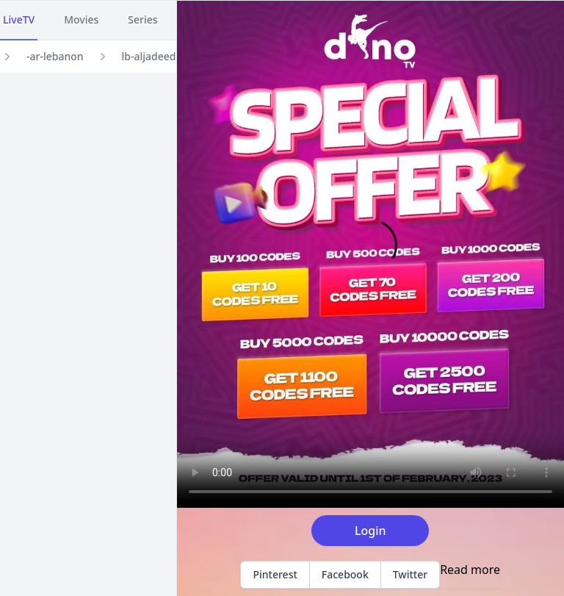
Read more (470, 569)
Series (142, 19)
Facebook (345, 574)
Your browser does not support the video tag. (370, 254)
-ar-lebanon (55, 56)
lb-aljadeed (149, 56)
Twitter (410, 574)
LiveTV (19, 19)
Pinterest (275, 574)
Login (370, 531)
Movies (81, 19)
